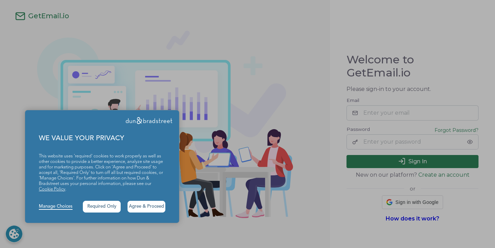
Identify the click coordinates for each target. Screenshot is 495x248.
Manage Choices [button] (56, 206)
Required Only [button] (102, 206)
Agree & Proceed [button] (146, 206)
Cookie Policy (52, 189)
